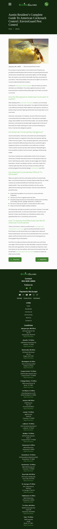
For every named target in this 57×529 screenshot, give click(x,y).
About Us (28, 318)
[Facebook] (30, 288)
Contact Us (28, 320)
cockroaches (35, 168)
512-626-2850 (28, 281)
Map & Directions (28, 336)
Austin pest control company (23, 85)
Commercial (28, 312)
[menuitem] (19, 298)
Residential (28, 309)
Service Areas (28, 315)
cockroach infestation (26, 103)
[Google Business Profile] (27, 288)
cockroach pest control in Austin (25, 251)
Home (28, 306)
